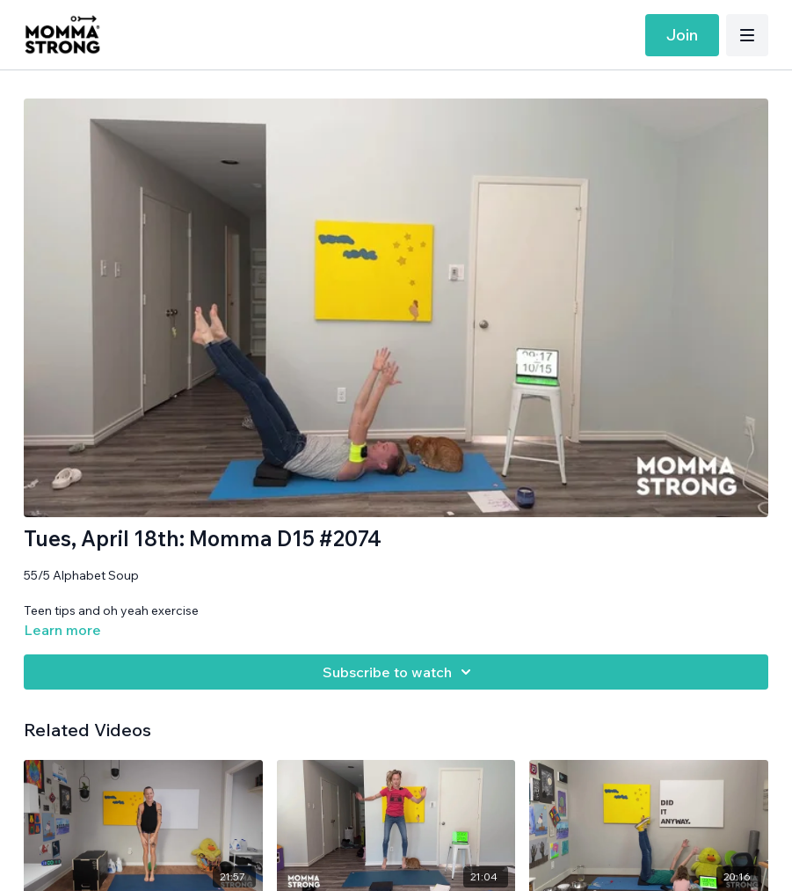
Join (682, 35)
